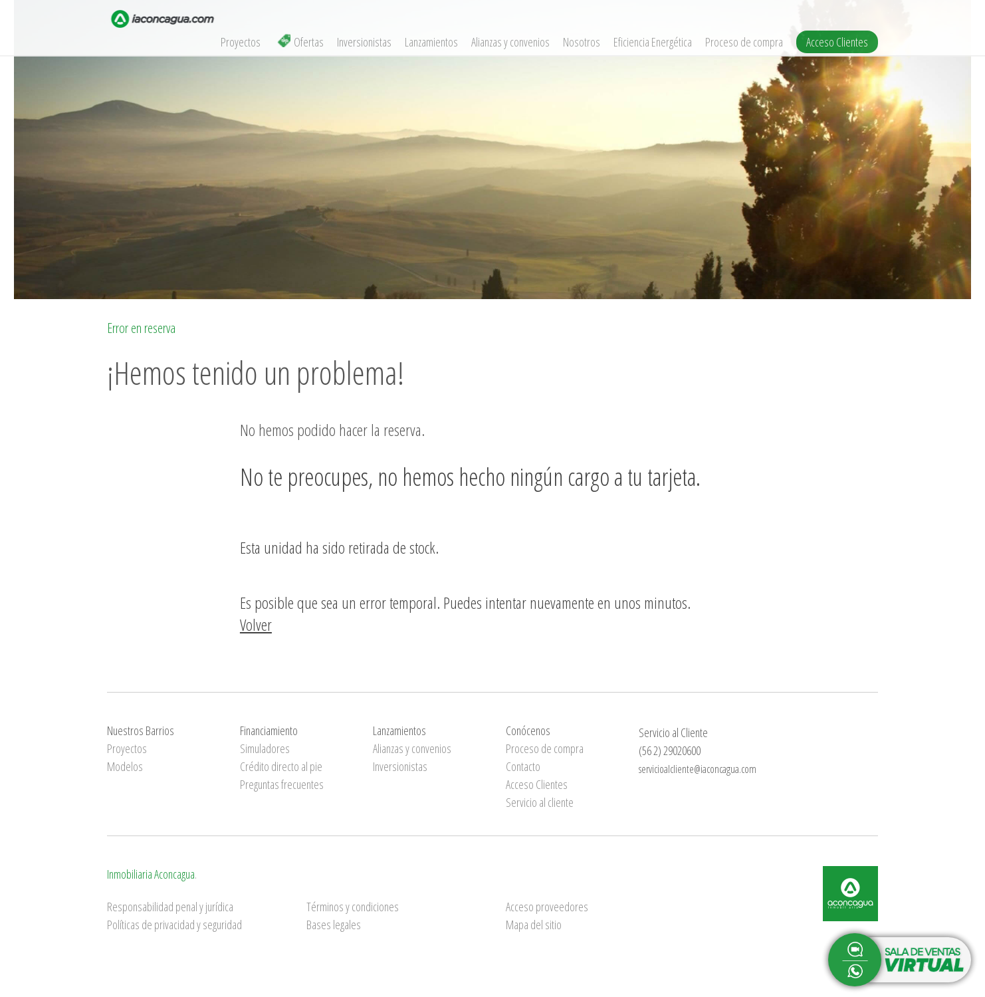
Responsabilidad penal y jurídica (170, 907)
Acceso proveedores (547, 907)
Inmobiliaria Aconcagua (151, 874)
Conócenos (528, 730)
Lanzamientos (431, 42)
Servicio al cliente (540, 802)
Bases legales (333, 925)
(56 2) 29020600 (670, 750)
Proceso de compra (744, 42)
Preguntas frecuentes (282, 784)
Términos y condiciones (352, 907)
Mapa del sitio (534, 925)
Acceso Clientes (837, 42)
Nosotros (581, 42)
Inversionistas (364, 42)
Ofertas (300, 42)
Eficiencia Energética (652, 42)
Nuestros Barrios (140, 730)
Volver (256, 624)
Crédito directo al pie (281, 766)
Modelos (125, 766)
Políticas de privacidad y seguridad (174, 925)
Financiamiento (269, 730)
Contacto (523, 766)
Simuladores (265, 748)
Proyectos (241, 42)
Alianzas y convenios (510, 42)
